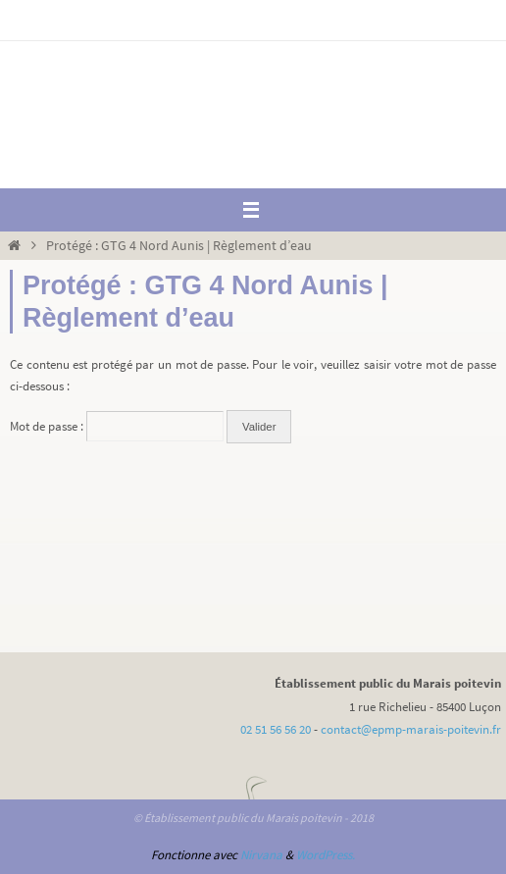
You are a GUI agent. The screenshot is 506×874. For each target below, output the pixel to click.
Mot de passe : (117, 426)
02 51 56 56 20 (275, 729)
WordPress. (325, 855)
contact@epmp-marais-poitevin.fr (411, 729)
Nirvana (261, 855)
